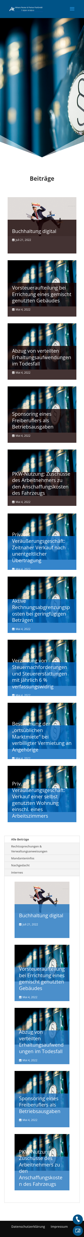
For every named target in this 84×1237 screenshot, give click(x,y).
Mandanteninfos (22, 858)
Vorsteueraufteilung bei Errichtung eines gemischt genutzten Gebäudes (41, 294)
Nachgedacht (20, 865)
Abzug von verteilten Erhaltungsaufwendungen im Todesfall (41, 357)
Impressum (59, 1226)
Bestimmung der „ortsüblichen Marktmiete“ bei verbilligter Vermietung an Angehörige (42, 736)
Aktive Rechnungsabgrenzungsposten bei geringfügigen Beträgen (41, 610)
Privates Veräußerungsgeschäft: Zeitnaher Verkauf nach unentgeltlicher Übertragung (39, 547)
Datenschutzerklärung (28, 1226)
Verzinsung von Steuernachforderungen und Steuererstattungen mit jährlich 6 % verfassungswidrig (39, 673)
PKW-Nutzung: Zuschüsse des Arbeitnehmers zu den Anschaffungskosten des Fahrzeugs (41, 483)
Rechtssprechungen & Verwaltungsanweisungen (29, 848)
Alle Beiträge (20, 839)
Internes (17, 872)
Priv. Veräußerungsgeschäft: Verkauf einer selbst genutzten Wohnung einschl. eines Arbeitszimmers (38, 799)
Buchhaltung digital (34, 231)
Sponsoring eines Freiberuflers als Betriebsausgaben (33, 420)
